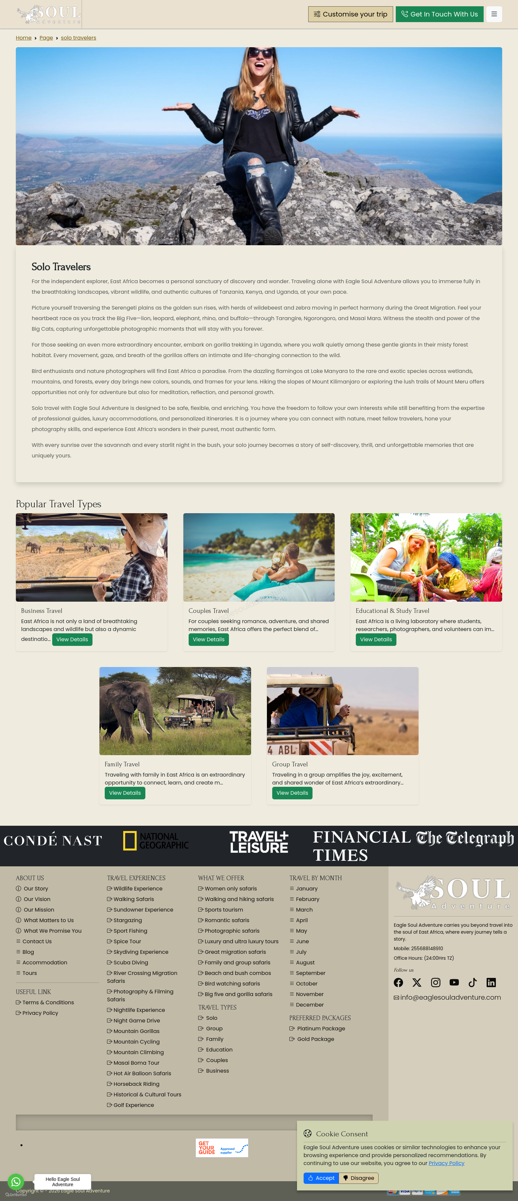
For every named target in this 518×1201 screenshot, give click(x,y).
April (301, 920)
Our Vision (33, 899)
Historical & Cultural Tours (144, 1094)
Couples (213, 1060)
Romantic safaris (223, 920)
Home (24, 38)
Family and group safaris (234, 962)
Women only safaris (227, 888)
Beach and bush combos (234, 973)
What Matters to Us (45, 920)
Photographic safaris (229, 931)
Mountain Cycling (133, 1042)
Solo (207, 1018)
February (307, 899)
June (302, 941)
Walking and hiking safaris (236, 899)
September (310, 973)
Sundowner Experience (140, 910)
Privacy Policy (472, 1189)
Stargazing (124, 920)
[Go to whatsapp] (16, 1182)
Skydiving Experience (137, 952)
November (309, 994)
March (304, 910)
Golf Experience (130, 1105)
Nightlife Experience (136, 1010)
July (301, 952)
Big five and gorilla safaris (235, 994)
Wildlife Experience (135, 888)
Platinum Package (317, 1028)
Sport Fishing (127, 931)
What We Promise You (49, 931)
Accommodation (44, 962)
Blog (27, 952)
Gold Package (311, 1039)
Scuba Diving (127, 962)
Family (211, 1039)
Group (210, 1028)
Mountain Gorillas (133, 1031)
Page (46, 38)
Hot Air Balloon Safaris (139, 1073)
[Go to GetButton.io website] (15, 1194)
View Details (72, 639)
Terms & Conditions (47, 1002)
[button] (350, 14)
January (306, 888)
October (306, 983)
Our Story (32, 888)
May (301, 931)
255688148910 (427, 948)
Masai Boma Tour (133, 1063)
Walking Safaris (130, 899)
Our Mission (35, 910)
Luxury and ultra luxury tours (238, 941)
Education (215, 1049)
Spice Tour (124, 941)
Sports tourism (220, 910)
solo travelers (78, 38)
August (305, 962)
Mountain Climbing (135, 1052)
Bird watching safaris (229, 983)
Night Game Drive (133, 1020)
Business (213, 1071)
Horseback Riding (133, 1084)
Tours (29, 973)
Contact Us (36, 941)
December (309, 1005)
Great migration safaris (232, 952)
